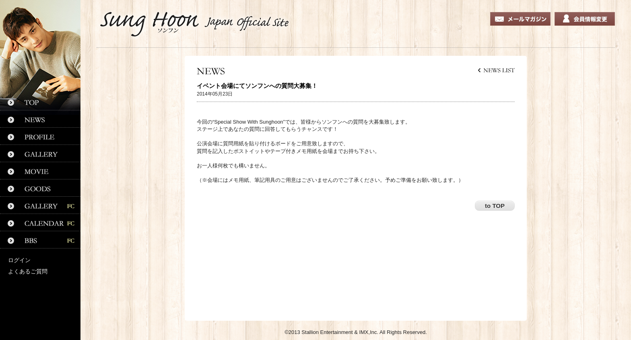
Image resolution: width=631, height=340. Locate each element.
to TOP (495, 205)
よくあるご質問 (27, 271)
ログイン (19, 260)
